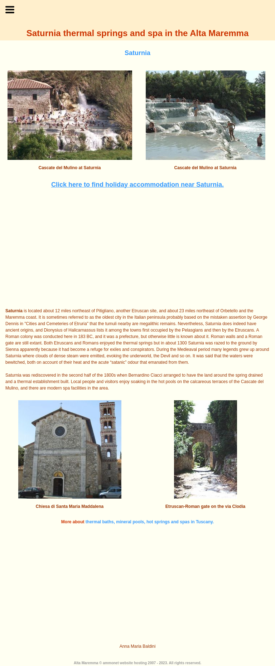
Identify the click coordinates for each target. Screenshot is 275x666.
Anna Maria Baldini (138, 646)
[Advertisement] (137, 249)
